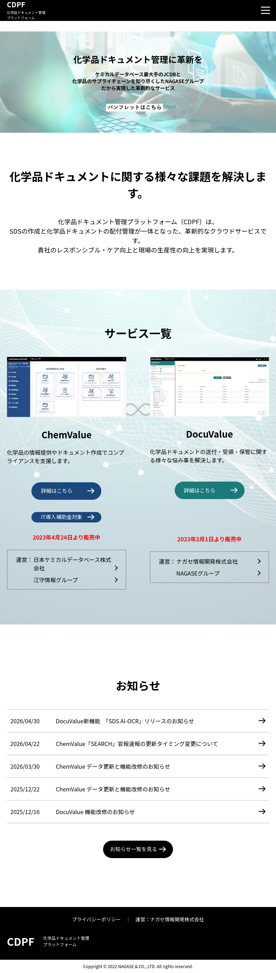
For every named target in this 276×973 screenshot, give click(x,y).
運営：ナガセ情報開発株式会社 (170, 919)
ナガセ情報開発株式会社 (207, 561)
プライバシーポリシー (96, 919)
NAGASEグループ (198, 573)
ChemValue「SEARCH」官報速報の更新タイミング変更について (137, 743)
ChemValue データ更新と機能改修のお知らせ (113, 766)
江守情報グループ (56, 580)
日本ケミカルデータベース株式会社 (72, 563)
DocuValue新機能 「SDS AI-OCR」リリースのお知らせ (125, 721)
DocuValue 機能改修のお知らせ (95, 811)
